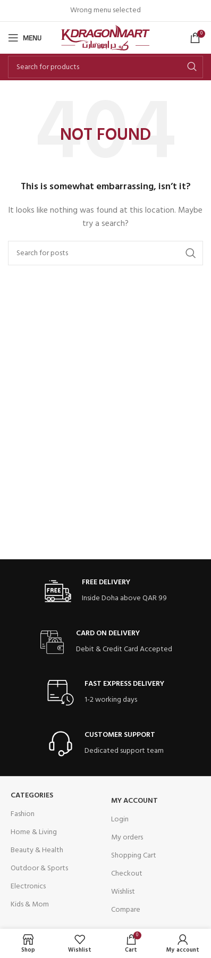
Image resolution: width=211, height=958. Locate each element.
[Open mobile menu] (25, 37)
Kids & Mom (30, 904)
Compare (125, 910)
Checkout (126, 874)
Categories (32, 795)
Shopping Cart (133, 856)
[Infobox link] (106, 591)
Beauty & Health (37, 850)
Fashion (23, 814)
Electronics (28, 886)
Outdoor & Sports (39, 868)
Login (120, 819)
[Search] (105, 67)
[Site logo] (105, 38)
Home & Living (34, 832)
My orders (127, 837)
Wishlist (123, 892)
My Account (134, 801)
